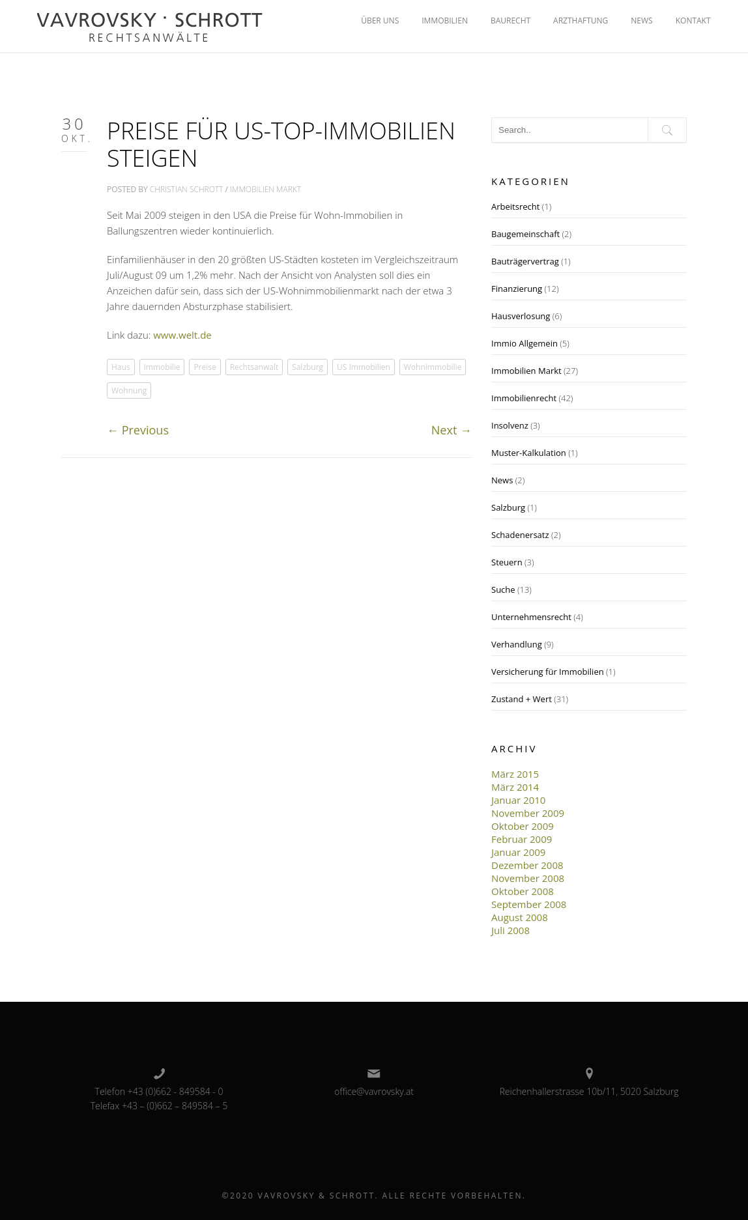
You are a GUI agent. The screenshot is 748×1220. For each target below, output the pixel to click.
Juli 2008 (510, 930)
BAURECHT (510, 20)
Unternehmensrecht (531, 617)
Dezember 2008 (527, 865)
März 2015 (515, 773)
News (502, 480)
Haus (120, 367)
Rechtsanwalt (254, 367)
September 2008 (528, 904)
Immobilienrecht (523, 398)
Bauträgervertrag (525, 261)
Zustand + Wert (521, 699)
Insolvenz (509, 425)
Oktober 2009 (522, 825)
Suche (503, 589)
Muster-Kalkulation (528, 453)
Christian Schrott (186, 189)
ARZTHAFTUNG (580, 20)
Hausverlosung (520, 316)
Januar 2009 (518, 851)
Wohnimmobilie (433, 367)
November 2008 (527, 878)
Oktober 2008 (522, 891)
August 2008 (519, 917)
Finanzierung (516, 288)
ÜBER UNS (380, 20)
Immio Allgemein (524, 343)
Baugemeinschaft (525, 234)
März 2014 (515, 786)
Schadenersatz (520, 535)
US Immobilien (363, 367)
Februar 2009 (521, 838)
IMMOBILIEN (445, 20)
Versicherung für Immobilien (547, 671)
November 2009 (527, 812)
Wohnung (129, 390)
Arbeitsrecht (515, 206)
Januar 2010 (518, 799)
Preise (205, 367)
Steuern (507, 562)
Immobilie (162, 367)
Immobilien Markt (265, 189)
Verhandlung (516, 644)
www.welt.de (182, 334)
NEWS (641, 20)
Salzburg (307, 367)
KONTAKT (693, 20)
